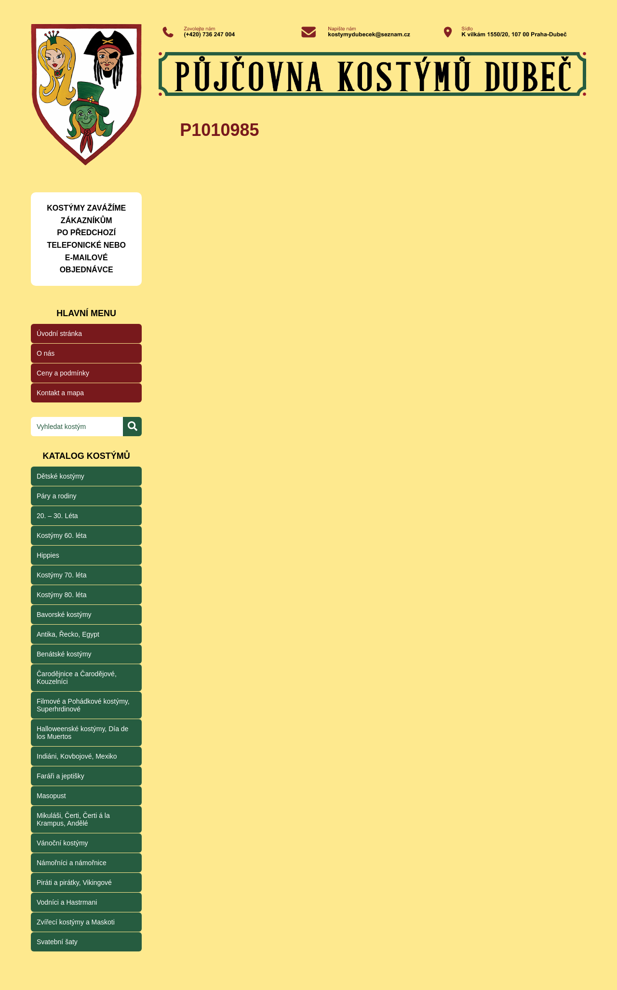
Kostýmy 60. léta (62, 535)
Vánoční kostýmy (62, 843)
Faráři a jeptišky (60, 776)
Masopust (51, 796)
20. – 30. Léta (57, 516)
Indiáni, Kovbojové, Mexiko (77, 756)
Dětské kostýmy (60, 476)
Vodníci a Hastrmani (67, 902)
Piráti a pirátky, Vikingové (74, 882)
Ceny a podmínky (63, 373)
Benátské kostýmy (64, 654)
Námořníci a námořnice (72, 863)
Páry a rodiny (56, 496)
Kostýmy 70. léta (62, 575)
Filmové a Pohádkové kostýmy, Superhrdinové (83, 705)
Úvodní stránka (59, 333)
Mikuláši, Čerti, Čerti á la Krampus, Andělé (73, 819)
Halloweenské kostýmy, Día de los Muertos (82, 732)
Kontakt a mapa (60, 393)
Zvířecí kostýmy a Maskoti (76, 922)
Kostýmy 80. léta (62, 595)
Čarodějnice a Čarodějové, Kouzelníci (77, 677)
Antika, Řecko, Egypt (68, 634)
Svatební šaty (57, 942)
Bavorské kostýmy (64, 614)
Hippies (48, 555)
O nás (45, 353)
